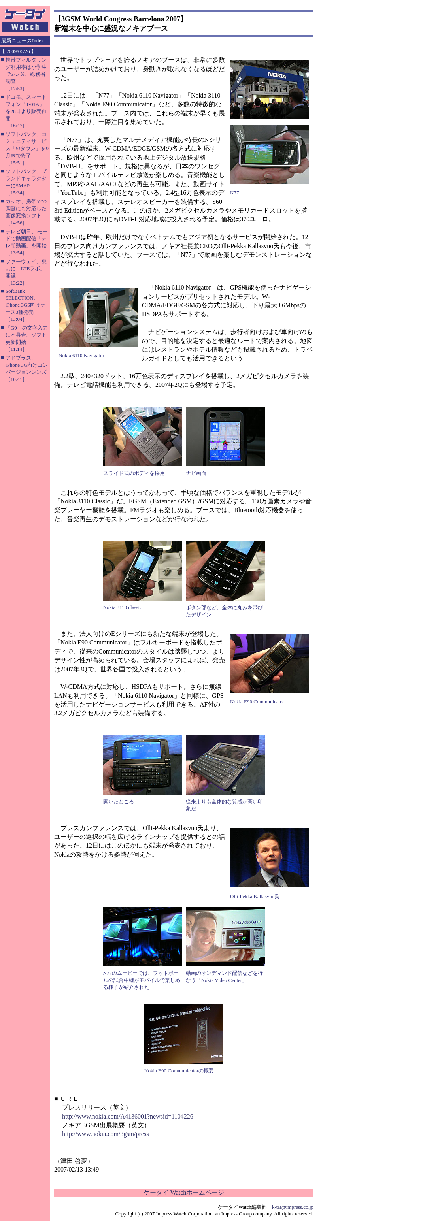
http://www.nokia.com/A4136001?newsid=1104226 (127, 1116)
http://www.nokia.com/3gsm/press (105, 1134)
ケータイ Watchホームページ (184, 1192)
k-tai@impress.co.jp (292, 1207)
